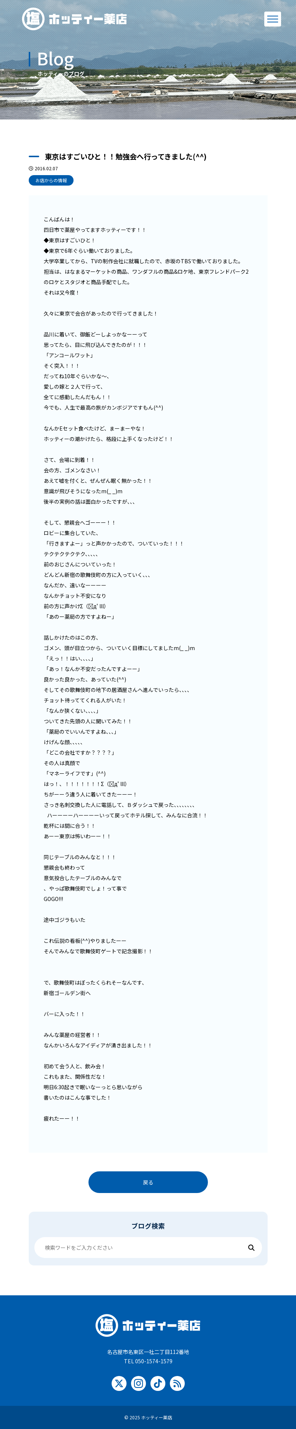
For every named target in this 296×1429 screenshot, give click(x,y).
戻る (148, 1182)
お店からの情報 (51, 180)
